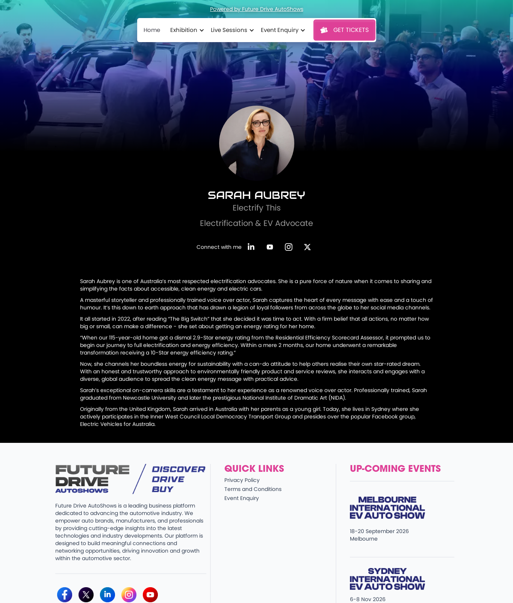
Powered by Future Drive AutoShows (256, 9)
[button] (186, 30)
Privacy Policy (242, 480)
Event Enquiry (241, 498)
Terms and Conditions (252, 489)
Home (152, 30)
